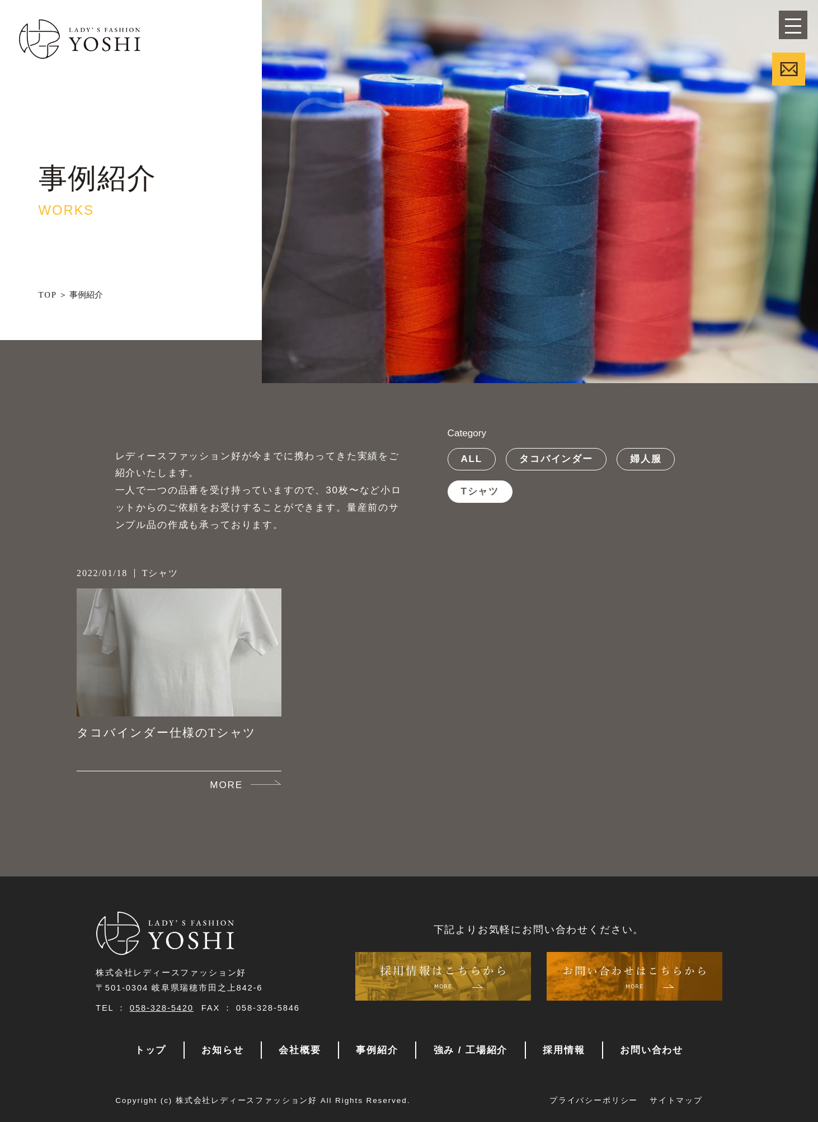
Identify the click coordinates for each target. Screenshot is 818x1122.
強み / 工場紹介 (471, 1049)
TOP (48, 294)
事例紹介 (377, 1049)
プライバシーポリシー (593, 1100)
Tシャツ (479, 491)
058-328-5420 (162, 1007)
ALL (471, 458)
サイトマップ (676, 1100)
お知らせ (222, 1049)
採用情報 (564, 1049)
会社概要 (300, 1049)
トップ (150, 1049)
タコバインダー (556, 458)
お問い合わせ (651, 1049)
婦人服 (645, 458)
